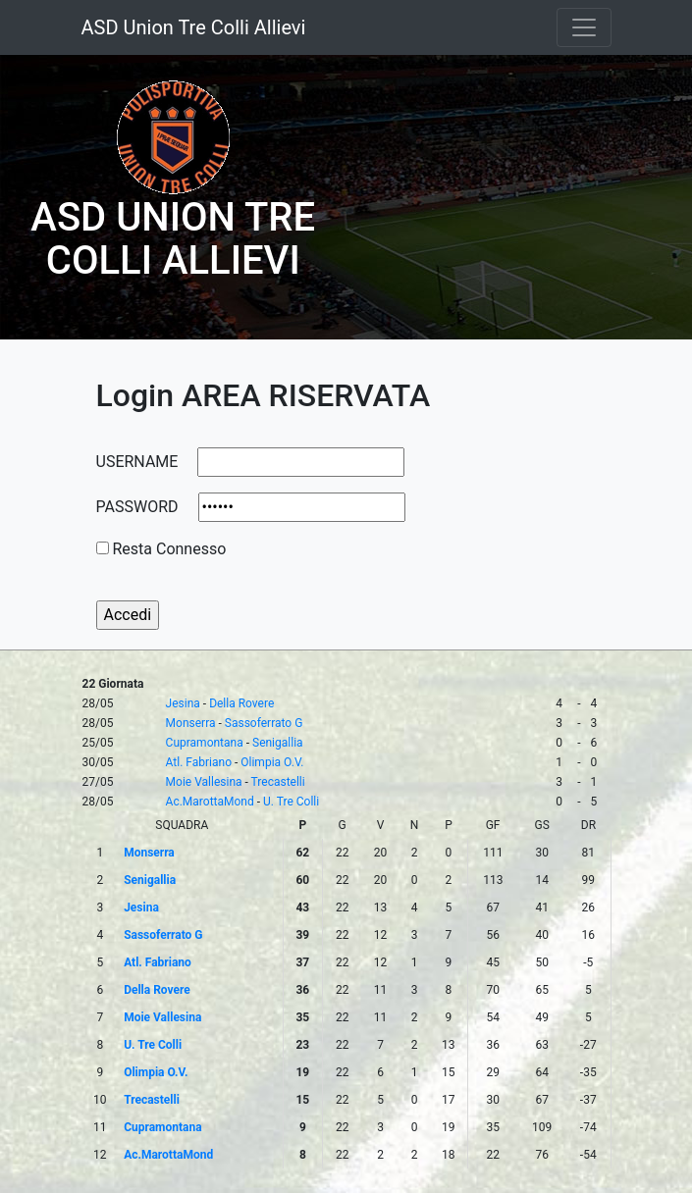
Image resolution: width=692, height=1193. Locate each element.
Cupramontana (204, 743)
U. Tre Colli (291, 801)
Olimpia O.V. (271, 762)
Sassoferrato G (264, 723)
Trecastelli (278, 782)
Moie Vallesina (204, 782)
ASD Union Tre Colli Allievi (193, 27)
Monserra (191, 723)
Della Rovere (241, 703)
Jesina (183, 703)
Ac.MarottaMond (210, 801)
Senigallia (277, 743)
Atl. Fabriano (199, 762)
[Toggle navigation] (584, 27)
